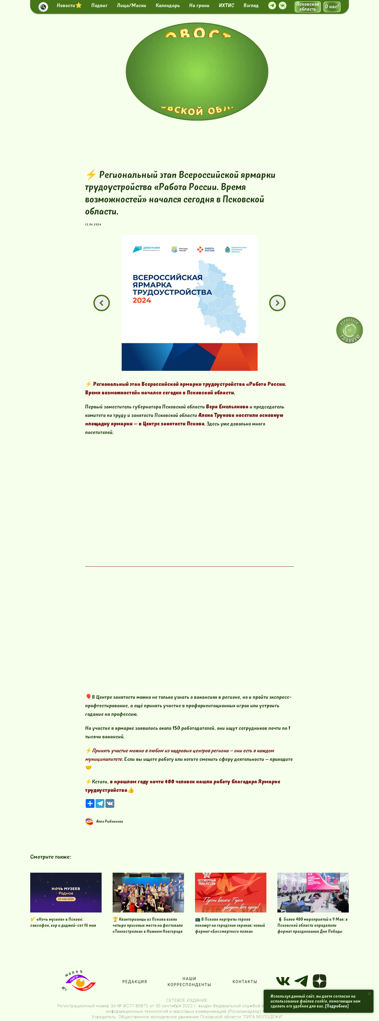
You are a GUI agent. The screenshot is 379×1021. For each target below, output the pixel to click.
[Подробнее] (337, 1006)
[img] (197, 72)
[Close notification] (369, 994)
